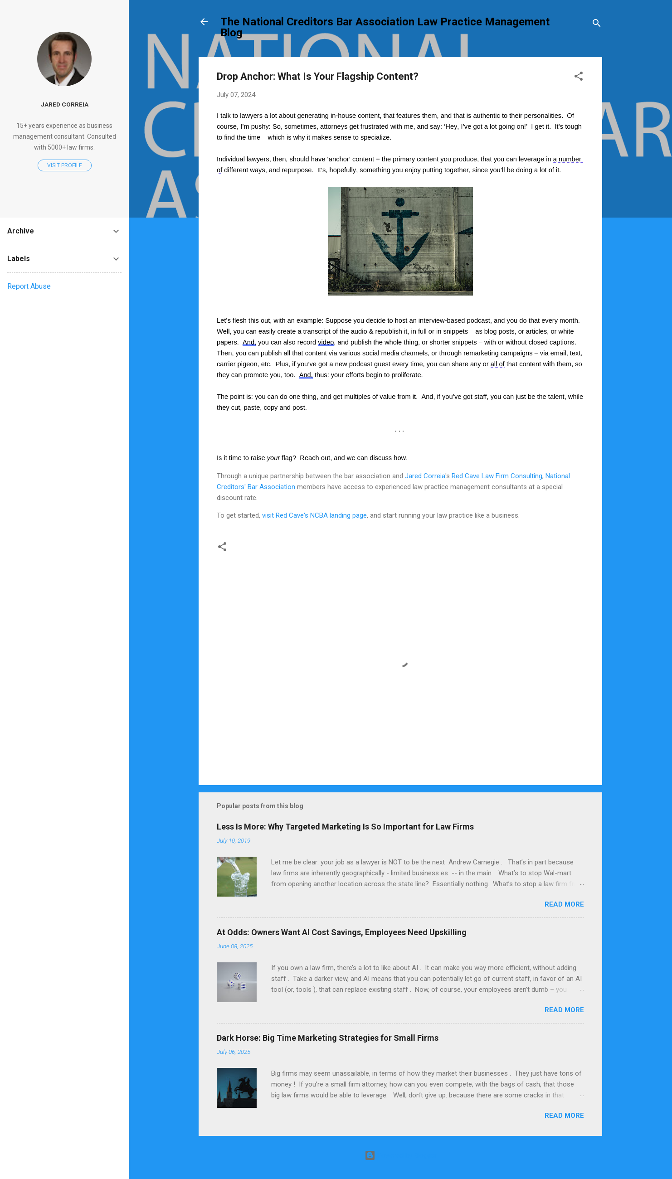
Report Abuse (29, 286)
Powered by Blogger (401, 1155)
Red (457, 476)
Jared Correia (425, 476)
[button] (578, 78)
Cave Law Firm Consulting (502, 476)
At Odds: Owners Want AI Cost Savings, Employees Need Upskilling (342, 932)
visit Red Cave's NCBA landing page (314, 515)
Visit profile (64, 165)
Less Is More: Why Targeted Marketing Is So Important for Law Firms (345, 826)
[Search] (596, 25)
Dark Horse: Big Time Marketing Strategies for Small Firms (327, 1038)
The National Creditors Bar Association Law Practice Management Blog (385, 27)
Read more (564, 904)
